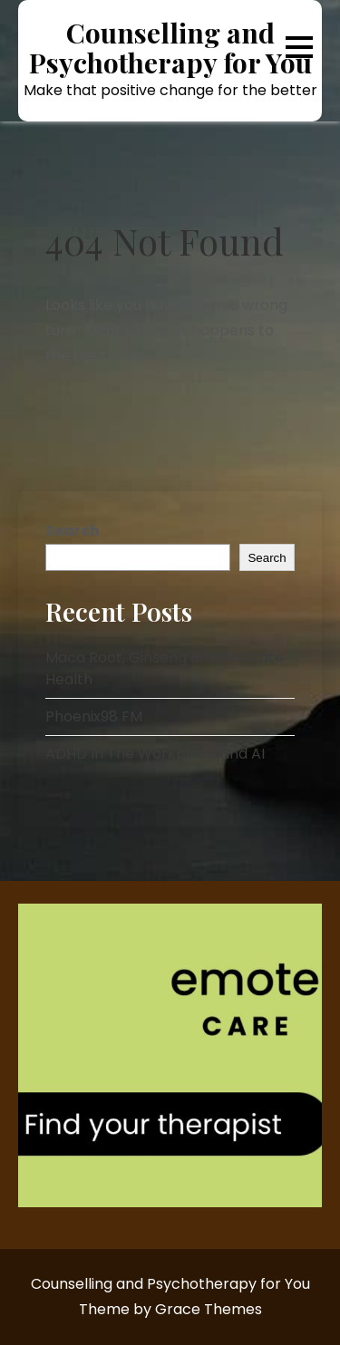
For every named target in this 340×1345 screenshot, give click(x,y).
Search (72, 530)
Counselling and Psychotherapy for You (170, 48)
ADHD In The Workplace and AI (155, 753)
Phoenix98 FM (93, 716)
